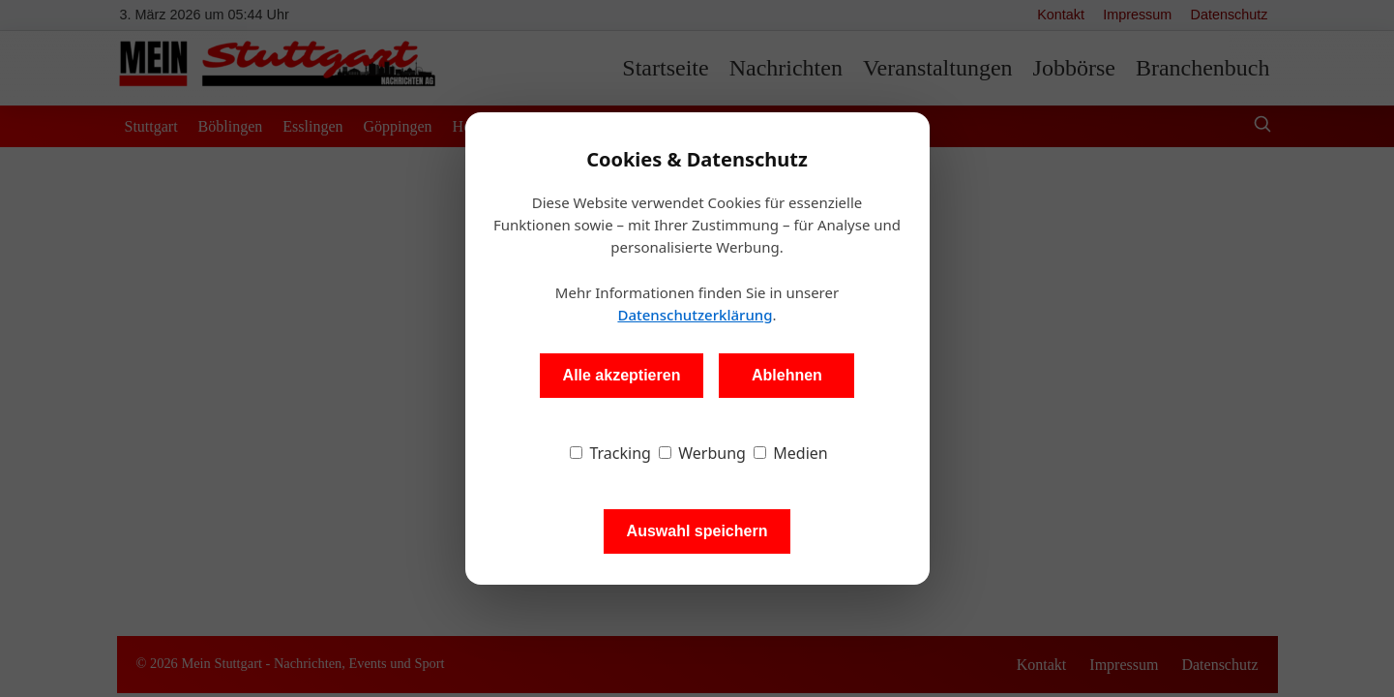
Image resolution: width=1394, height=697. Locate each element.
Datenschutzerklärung (694, 314)
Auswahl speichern (697, 531)
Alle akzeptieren (622, 375)
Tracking (610, 453)
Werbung (702, 453)
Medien (791, 453)
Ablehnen (787, 375)
